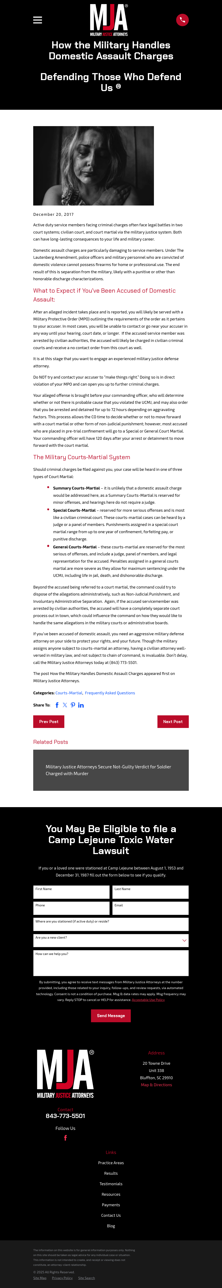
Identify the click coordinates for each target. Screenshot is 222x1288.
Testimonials (110, 1183)
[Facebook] (65, 1138)
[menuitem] (39, 1278)
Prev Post (48, 721)
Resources (111, 1194)
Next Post (173, 721)
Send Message (111, 1015)
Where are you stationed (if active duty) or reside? (72, 921)
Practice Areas (111, 1162)
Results (111, 1173)
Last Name (123, 889)
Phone (40, 905)
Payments (111, 1204)
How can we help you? (52, 954)
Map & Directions (156, 1084)
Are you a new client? (51, 937)
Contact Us (111, 1215)
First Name (44, 889)
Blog (111, 1225)
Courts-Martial (68, 692)
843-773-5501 (65, 1116)
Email (119, 905)
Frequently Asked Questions (110, 692)
